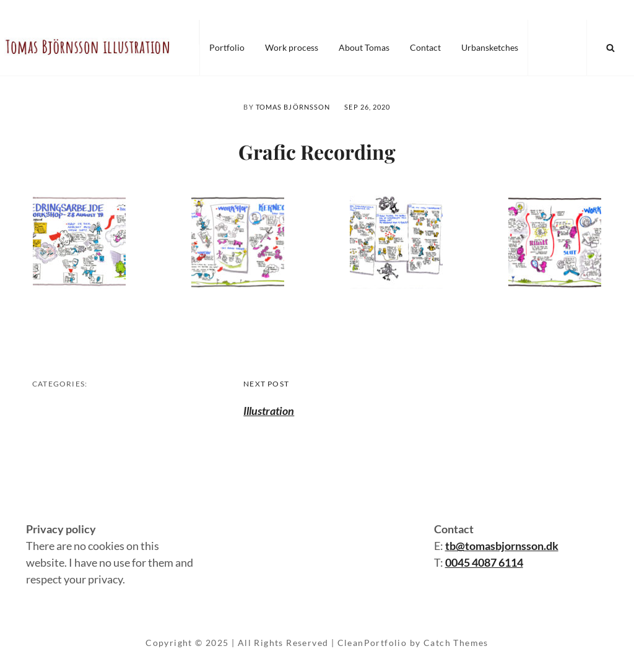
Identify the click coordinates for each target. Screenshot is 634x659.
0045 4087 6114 (484, 562)
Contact (425, 47)
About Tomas (364, 47)
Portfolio (227, 47)
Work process (291, 47)
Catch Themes (456, 642)
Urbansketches (489, 47)
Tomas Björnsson (293, 107)
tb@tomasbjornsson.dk (501, 545)
